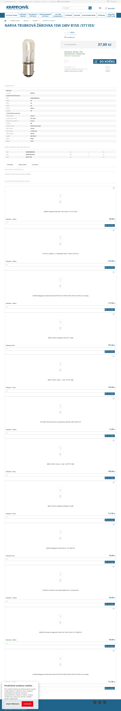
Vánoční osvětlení (111, 15)
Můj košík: (111, 8)
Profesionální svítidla (45, 15)
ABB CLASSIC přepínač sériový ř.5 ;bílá (60, 338)
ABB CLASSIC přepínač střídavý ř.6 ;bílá (60, 506)
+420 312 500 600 (64, 2)
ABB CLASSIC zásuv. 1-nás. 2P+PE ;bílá (60, 380)
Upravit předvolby (12, 704)
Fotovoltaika (11, 15)
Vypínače (68, 15)
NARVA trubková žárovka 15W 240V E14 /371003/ (60, 211)
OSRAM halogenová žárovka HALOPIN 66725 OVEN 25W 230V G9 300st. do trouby (61, 296)
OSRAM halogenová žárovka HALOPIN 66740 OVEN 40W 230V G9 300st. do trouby (61, 674)
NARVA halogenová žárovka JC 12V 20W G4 (60, 548)
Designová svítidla (33, 15)
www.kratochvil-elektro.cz (20, 7)
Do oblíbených (70, 37)
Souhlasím (27, 704)
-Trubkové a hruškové (48, 20)
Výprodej (101, 15)
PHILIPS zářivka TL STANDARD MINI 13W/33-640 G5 (60, 254)
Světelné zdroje (22, 15)
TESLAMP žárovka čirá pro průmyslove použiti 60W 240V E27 (60, 422)
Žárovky (26, 20)
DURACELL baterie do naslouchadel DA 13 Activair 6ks (61, 590)
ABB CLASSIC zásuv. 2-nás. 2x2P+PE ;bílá (60, 464)
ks (68, 61)
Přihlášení (113, 1)
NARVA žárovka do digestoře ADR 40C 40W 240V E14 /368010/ (60, 632)
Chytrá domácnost (58, 15)
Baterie (77, 15)
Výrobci (44, 2)
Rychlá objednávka (10, 2)
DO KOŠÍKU (111, 225)
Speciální (35, 20)
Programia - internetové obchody (17, 709)
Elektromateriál (89, 15)
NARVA (72, 32)
